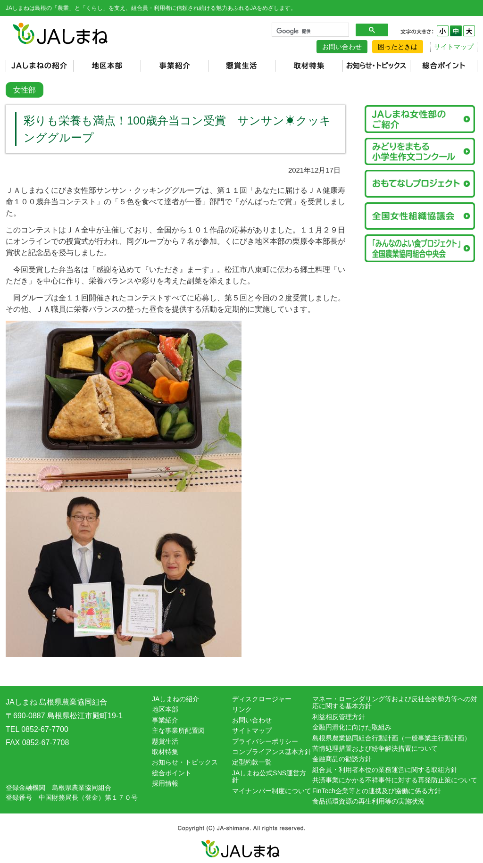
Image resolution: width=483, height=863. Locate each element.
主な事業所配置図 (178, 730)
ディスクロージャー (261, 699)
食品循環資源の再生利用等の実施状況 (368, 801)
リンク (242, 709)
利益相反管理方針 (338, 717)
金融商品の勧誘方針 (342, 759)
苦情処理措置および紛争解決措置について (375, 748)
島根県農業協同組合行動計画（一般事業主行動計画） (391, 738)
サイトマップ (454, 46)
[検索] (309, 31)
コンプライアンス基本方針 (271, 751)
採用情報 (165, 783)
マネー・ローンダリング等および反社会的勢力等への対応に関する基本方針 (394, 702)
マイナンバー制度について (271, 791)
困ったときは (397, 46)
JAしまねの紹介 (175, 699)
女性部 (24, 90)
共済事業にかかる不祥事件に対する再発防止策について (394, 780)
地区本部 (165, 709)
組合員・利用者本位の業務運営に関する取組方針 (385, 769)
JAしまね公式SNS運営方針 (269, 776)
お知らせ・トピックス (185, 762)
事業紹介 (165, 720)
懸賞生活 (165, 741)
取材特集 (165, 751)
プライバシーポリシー (265, 741)
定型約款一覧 (252, 762)
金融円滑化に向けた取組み (351, 727)
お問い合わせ (342, 46)
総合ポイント (172, 773)
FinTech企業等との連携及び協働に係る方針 (376, 791)
